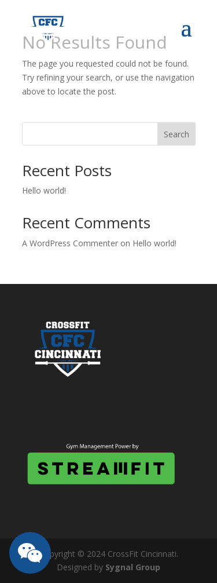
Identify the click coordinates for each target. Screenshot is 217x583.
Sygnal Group (132, 567)
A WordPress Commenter (70, 243)
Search (176, 134)
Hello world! (44, 190)
